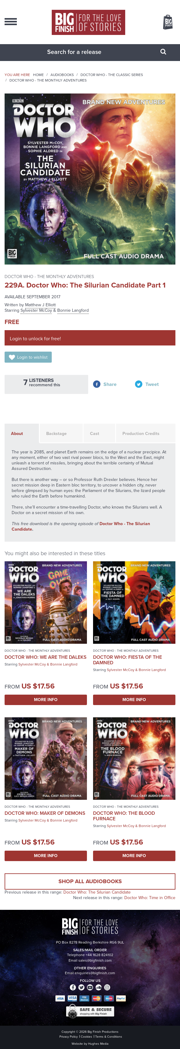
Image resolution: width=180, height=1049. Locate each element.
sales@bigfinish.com (95, 960)
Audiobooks (62, 75)
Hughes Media (98, 1043)
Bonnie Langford (73, 310)
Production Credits (140, 433)
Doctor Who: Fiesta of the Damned (127, 660)
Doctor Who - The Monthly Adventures (48, 80)
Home (38, 75)
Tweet (152, 384)
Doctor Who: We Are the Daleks (46, 657)
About (17, 433)
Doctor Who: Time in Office (149, 898)
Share (110, 384)
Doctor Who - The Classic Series (112, 75)
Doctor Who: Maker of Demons (45, 813)
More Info (46, 699)
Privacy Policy (68, 1036)
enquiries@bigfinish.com (95, 973)
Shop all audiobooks (90, 881)
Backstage (56, 433)
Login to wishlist (32, 357)
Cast (94, 433)
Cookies (86, 1036)
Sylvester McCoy (36, 310)
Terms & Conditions (108, 1036)
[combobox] (82, 51)
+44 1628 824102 (99, 955)
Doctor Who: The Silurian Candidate (97, 892)
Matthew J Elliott (40, 305)
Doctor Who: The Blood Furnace (124, 816)
